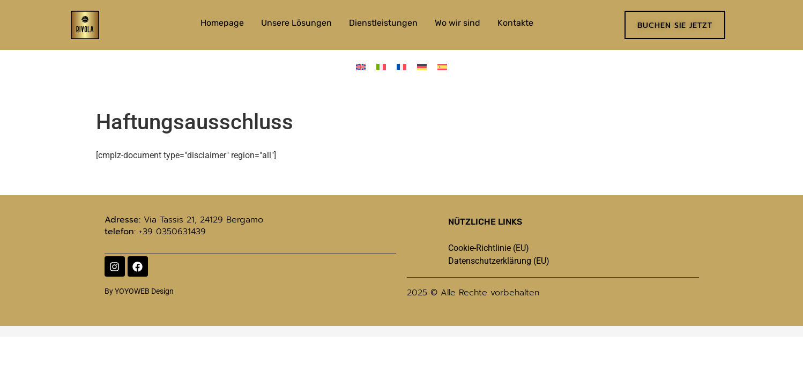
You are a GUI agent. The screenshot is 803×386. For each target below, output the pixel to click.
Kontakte (515, 23)
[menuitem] (361, 67)
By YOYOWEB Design (139, 291)
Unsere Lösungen (296, 23)
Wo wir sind (457, 23)
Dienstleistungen (383, 23)
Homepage (222, 23)
